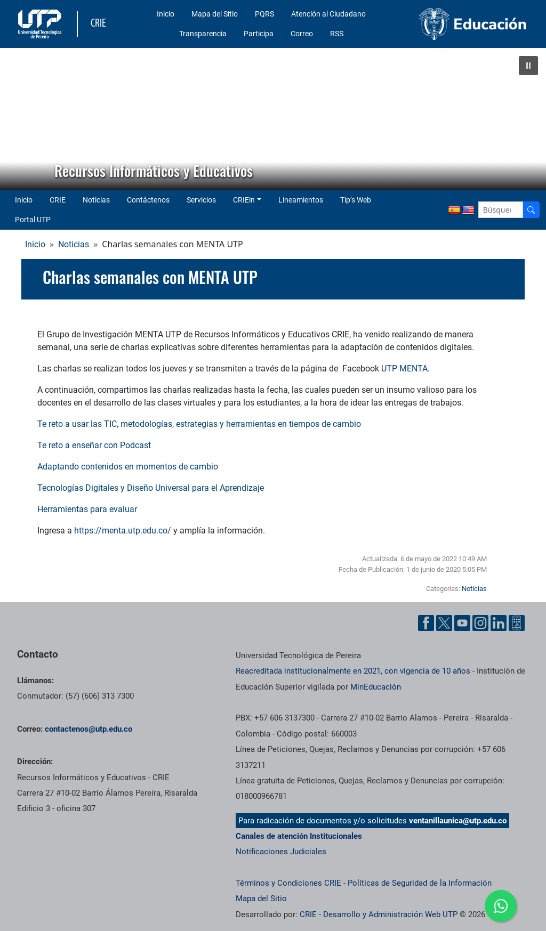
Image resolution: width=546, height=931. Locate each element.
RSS (336, 33)
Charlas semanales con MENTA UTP (150, 277)
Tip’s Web (355, 200)
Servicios (201, 200)
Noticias (96, 200)
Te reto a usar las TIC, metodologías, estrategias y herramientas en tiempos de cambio (199, 424)
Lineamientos (300, 200)
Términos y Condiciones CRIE (288, 883)
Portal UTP (33, 219)
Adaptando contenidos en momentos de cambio (127, 467)
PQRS (264, 14)
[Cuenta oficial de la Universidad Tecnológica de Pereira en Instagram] (480, 623)
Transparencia (203, 33)
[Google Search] (500, 209)
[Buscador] (531, 209)
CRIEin (244, 200)
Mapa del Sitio (214, 14)
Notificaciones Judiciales (281, 851)
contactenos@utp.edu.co (88, 729)
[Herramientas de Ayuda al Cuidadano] (517, 623)
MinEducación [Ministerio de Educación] (375, 687)
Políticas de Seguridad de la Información (420, 883)
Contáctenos (148, 200)
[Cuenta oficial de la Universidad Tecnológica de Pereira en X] (444, 623)
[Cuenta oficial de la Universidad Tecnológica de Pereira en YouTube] (462, 623)
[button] (528, 65)
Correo (302, 33)
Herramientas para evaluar (87, 509)
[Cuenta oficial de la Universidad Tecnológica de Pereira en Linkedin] (499, 623)
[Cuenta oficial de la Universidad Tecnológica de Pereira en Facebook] (426, 623)
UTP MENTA (404, 368)
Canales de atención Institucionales (299, 836)
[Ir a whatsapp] (501, 906)
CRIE (58, 200)
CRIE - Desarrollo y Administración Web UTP (378, 914)
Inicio (165, 14)
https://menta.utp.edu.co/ (122, 530)
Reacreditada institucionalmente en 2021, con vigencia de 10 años (353, 671)
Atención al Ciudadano (328, 14)
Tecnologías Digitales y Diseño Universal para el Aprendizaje (150, 488)
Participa (259, 33)
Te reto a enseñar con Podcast (94, 445)
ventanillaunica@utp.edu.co (458, 820)
